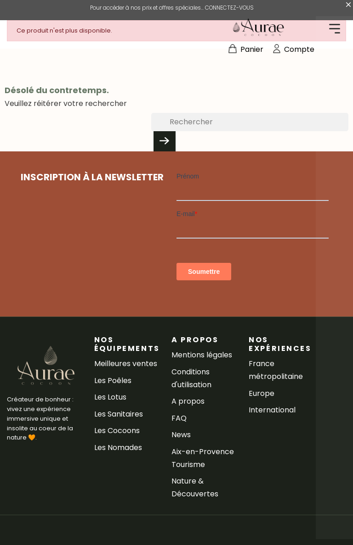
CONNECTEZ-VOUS (229, 7)
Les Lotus (110, 397)
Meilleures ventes (125, 363)
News (181, 434)
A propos (188, 401)
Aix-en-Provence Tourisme (202, 458)
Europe (261, 393)
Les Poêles (112, 380)
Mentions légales (201, 355)
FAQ (179, 418)
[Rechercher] (249, 122)
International (272, 410)
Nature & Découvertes (194, 487)
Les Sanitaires (118, 414)
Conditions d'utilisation (191, 378)
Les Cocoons (117, 430)
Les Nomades (118, 447)
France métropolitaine (276, 370)
